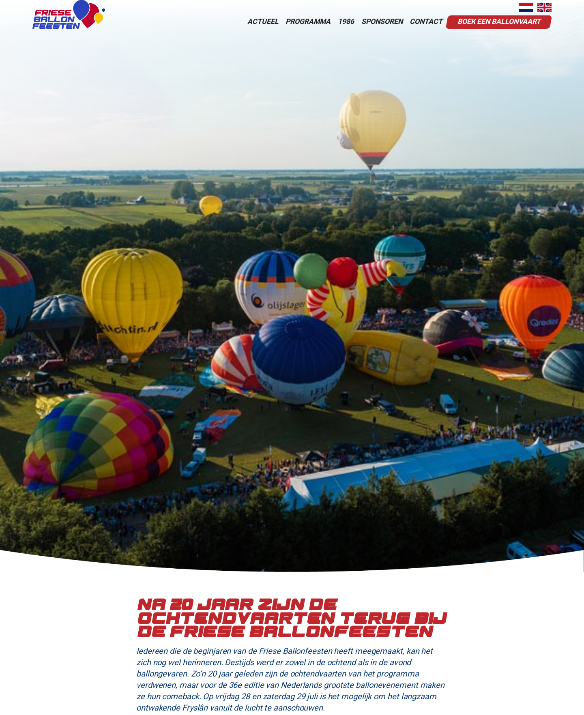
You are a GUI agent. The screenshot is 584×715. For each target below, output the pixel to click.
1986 (346, 21)
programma (308, 21)
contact (426, 21)
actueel (263, 21)
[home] (68, 14)
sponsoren (382, 21)
